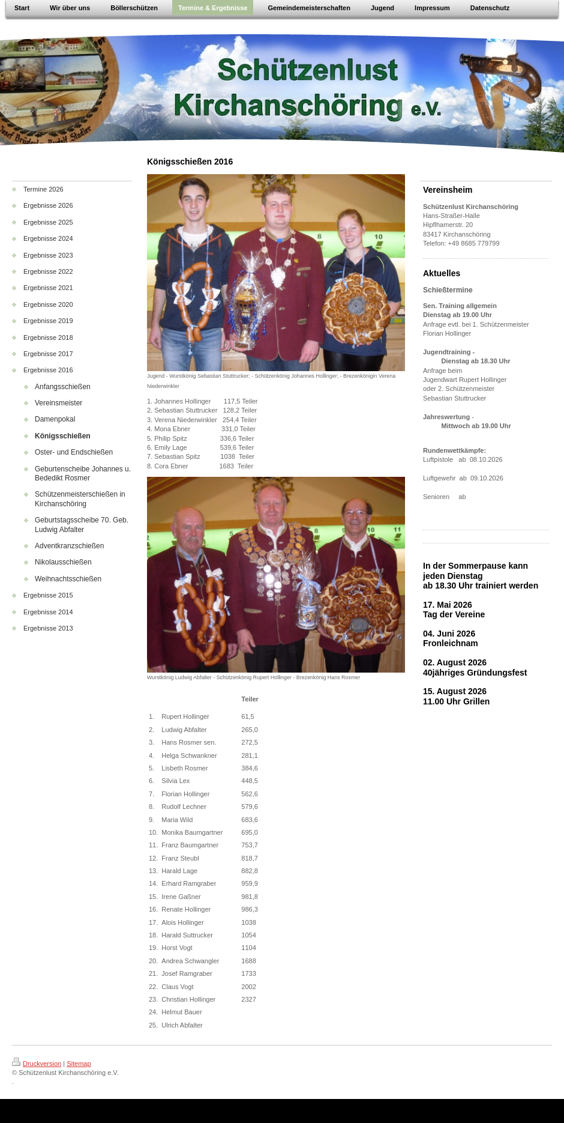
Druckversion (36, 1063)
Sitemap (79, 1063)
